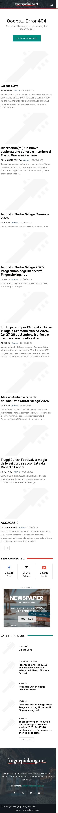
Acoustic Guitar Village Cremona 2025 (32, 688)
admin (17, 90)
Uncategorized (9, 527)
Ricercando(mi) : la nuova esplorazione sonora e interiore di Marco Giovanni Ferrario (26, 151)
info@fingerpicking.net (33, 786)
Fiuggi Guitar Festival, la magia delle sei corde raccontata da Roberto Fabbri (24, 463)
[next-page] (8, 548)
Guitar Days (10, 86)
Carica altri (26, 739)
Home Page (6, 91)
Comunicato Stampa (11, 160)
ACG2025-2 (10, 523)
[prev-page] (3, 548)
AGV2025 (5, 223)
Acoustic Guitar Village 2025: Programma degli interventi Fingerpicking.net (23, 270)
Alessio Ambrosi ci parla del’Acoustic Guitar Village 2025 (25, 399)
